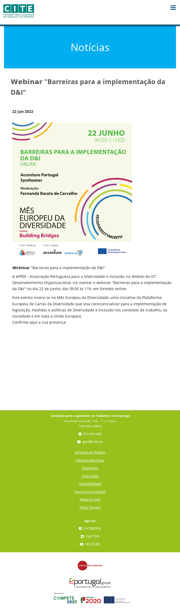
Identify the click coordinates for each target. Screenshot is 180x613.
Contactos (90, 468)
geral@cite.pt (90, 441)
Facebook (90, 528)
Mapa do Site (90, 499)
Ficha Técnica (90, 507)
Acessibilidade (90, 484)
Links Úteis (90, 476)
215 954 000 (90, 434)
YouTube (90, 544)
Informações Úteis (90, 460)
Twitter (90, 536)
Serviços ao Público (90, 452)
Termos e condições (90, 491)
